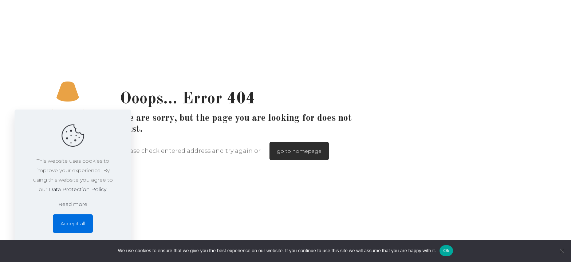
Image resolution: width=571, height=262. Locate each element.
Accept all (72, 223)
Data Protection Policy (77, 189)
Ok (446, 250)
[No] (562, 250)
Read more (72, 204)
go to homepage (299, 151)
